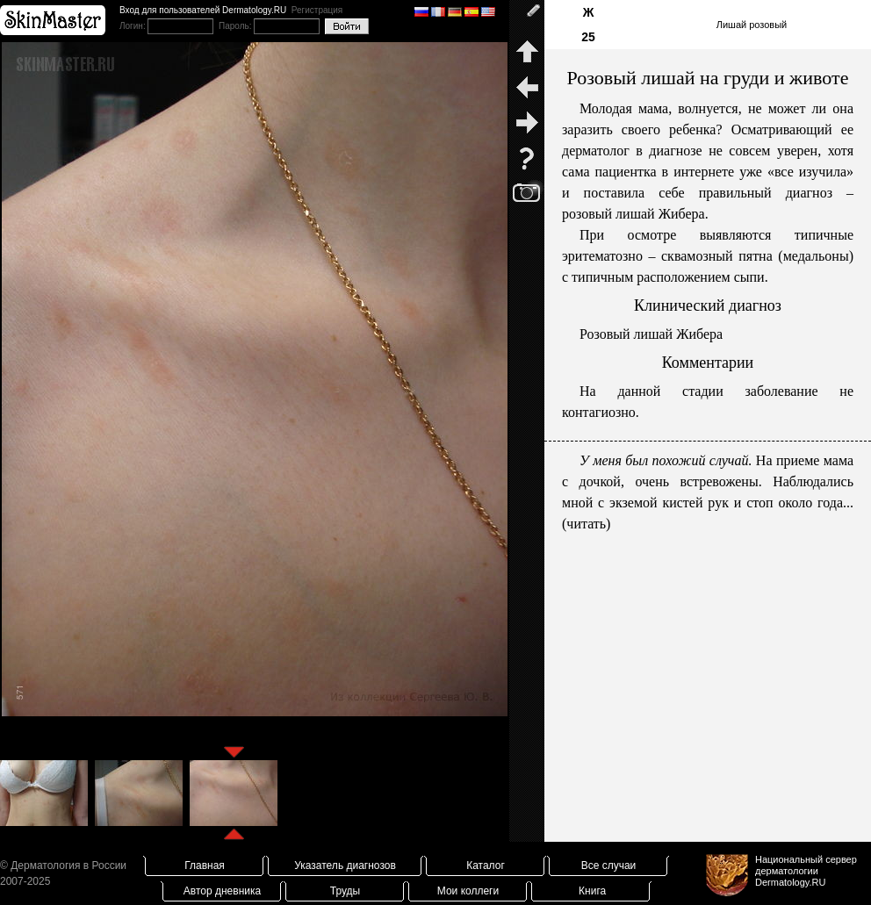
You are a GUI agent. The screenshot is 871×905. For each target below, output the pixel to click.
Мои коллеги (468, 891)
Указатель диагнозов (345, 865)
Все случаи (609, 865)
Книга (592, 891)
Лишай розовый (752, 24)
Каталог (485, 865)
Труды (345, 891)
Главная (204, 865)
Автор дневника (222, 891)
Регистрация (317, 10)
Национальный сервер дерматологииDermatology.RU (806, 870)
